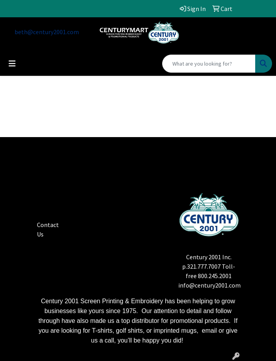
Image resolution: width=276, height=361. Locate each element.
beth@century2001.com (47, 32)
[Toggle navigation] (12, 63)
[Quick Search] (209, 64)
